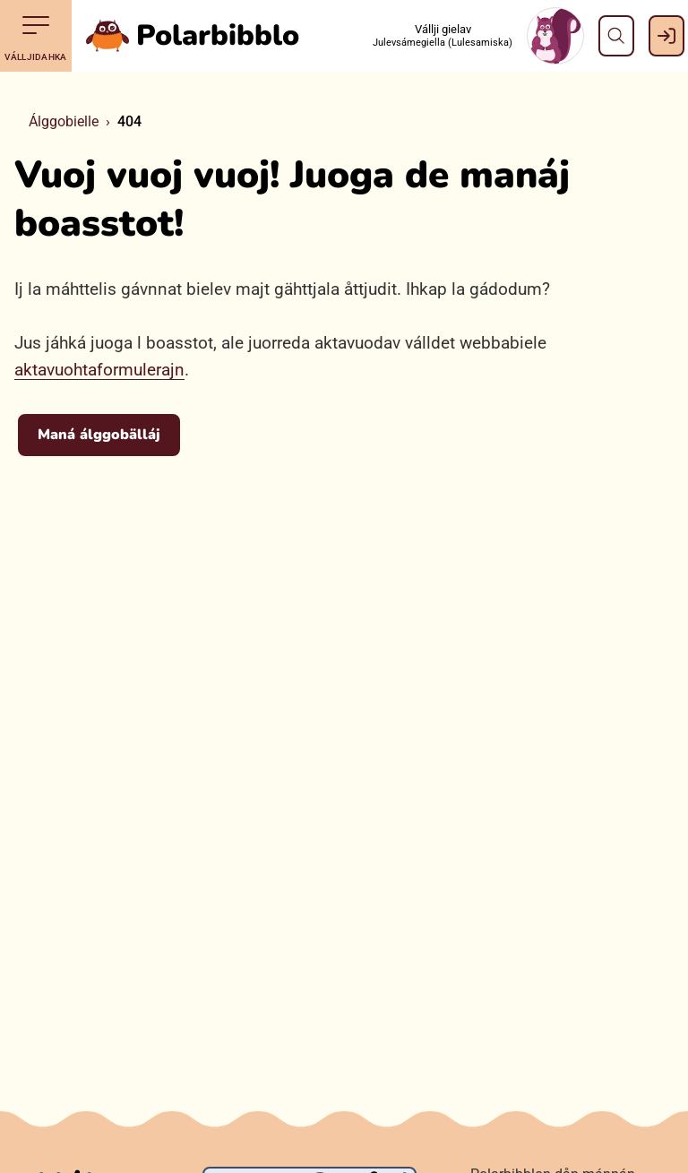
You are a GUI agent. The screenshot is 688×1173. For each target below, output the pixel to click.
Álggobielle (64, 121)
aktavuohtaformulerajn (99, 369)
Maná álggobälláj (99, 434)
